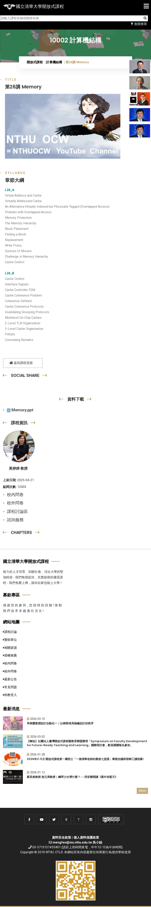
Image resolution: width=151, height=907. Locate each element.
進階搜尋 (139, 24)
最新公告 (10, 679)
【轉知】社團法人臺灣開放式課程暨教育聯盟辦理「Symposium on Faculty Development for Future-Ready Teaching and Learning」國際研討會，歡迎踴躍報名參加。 (87, 743)
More (142, 791)
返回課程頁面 (21, 363)
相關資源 (10, 648)
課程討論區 (17, 511)
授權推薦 (10, 655)
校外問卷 (15, 503)
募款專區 (11, 595)
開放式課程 (35, 62)
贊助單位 (10, 640)
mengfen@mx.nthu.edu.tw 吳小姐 (77, 842)
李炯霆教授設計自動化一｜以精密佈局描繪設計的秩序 (60, 723)
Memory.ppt (20, 410)
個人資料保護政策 (86, 837)
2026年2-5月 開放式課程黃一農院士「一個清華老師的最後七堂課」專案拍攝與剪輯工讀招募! (85, 759)
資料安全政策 (61, 837)
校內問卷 (15, 494)
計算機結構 (54, 62)
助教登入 (10, 695)
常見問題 (10, 687)
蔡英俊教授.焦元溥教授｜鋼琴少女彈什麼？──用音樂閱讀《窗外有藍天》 (72, 777)
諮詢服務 (15, 519)
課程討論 (10, 632)
